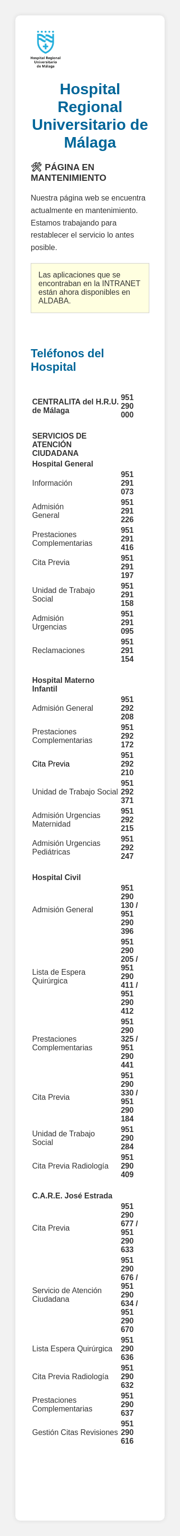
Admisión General (62, 708)
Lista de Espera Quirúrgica (58, 976)
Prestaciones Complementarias (63, 1043)
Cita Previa (51, 1097)
